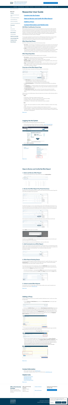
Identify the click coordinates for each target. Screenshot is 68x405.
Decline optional (58, 402)
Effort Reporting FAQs (27, 377)
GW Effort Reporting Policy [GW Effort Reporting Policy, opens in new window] (28, 376)
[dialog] (58, 400)
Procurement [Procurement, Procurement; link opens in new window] (13, 25)
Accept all (64, 402)
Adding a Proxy (29, 21)
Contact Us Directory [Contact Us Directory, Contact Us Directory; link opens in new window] (38, 386)
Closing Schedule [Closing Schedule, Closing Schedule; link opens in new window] (13, 34)
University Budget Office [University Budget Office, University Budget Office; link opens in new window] (14, 38)
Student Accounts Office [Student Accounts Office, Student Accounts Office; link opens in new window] (14, 36)
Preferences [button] (52, 402)
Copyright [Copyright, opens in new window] (48, 402)
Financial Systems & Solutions (15, 17)
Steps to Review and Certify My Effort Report (38, 18)
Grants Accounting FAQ (14, 21)
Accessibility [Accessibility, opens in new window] (42, 402)
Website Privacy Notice (60, 399)
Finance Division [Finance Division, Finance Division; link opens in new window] (13, 32)
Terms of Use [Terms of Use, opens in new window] (45, 402)
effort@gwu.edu (34, 286)
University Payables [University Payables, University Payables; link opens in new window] (13, 30)
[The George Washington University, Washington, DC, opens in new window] (13, 401)
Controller (12, 13)
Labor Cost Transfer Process (28, 380)
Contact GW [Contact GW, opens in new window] (38, 402)
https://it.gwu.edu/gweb (48, 124)
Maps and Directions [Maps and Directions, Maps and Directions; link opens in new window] (38, 390)
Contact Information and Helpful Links (36, 25)
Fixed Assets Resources (14, 19)
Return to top (24, 112)
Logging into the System (32, 15)
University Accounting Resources (15, 23)
